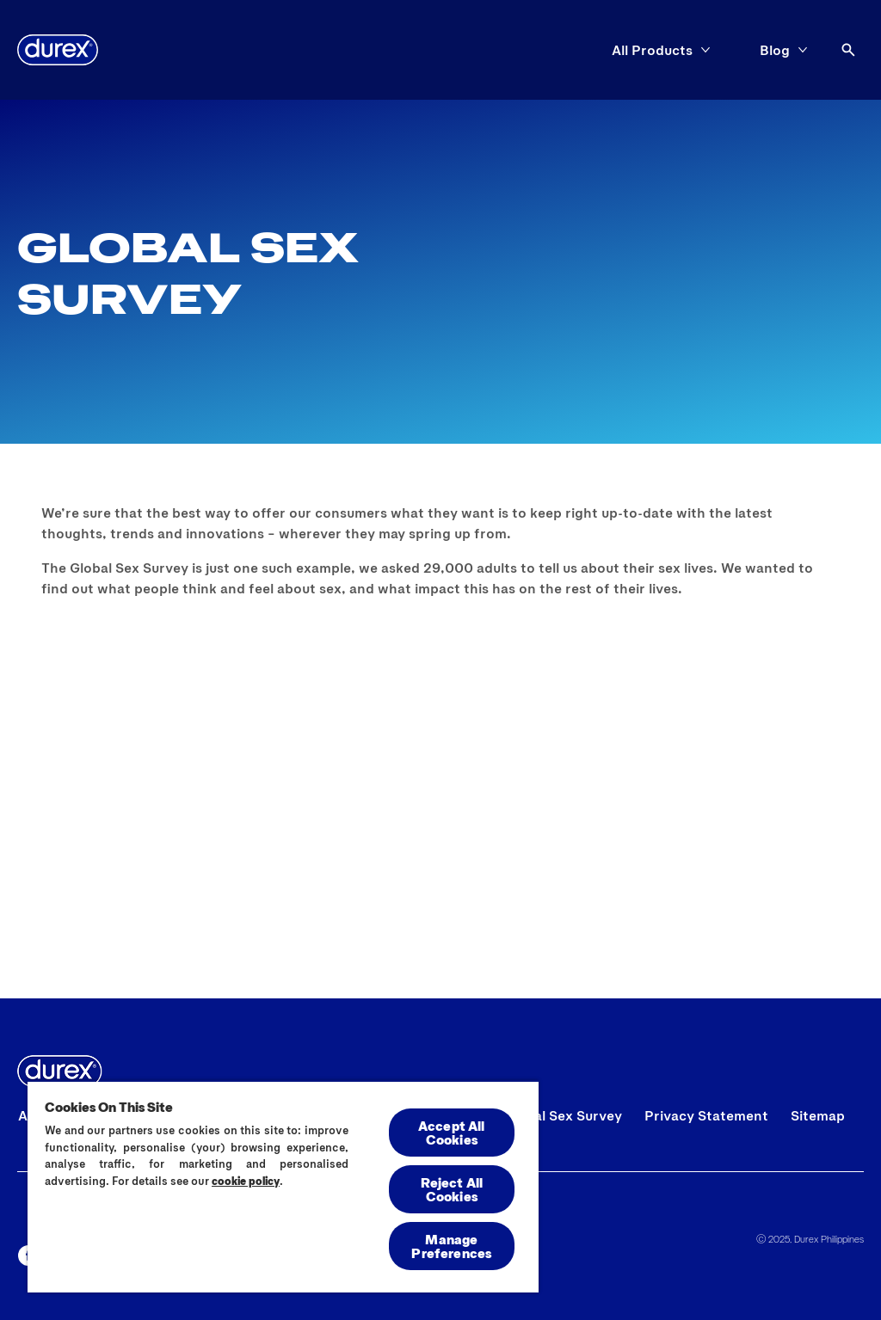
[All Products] (652, 50)
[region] (283, 1186)
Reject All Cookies (452, 1189)
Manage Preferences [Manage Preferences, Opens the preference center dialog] (451, 1246)
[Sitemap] (818, 1115)
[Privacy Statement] (706, 1115)
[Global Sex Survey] (562, 1115)
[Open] (848, 49)
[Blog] (775, 50)
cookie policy (246, 1181)
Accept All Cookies (451, 1132)
